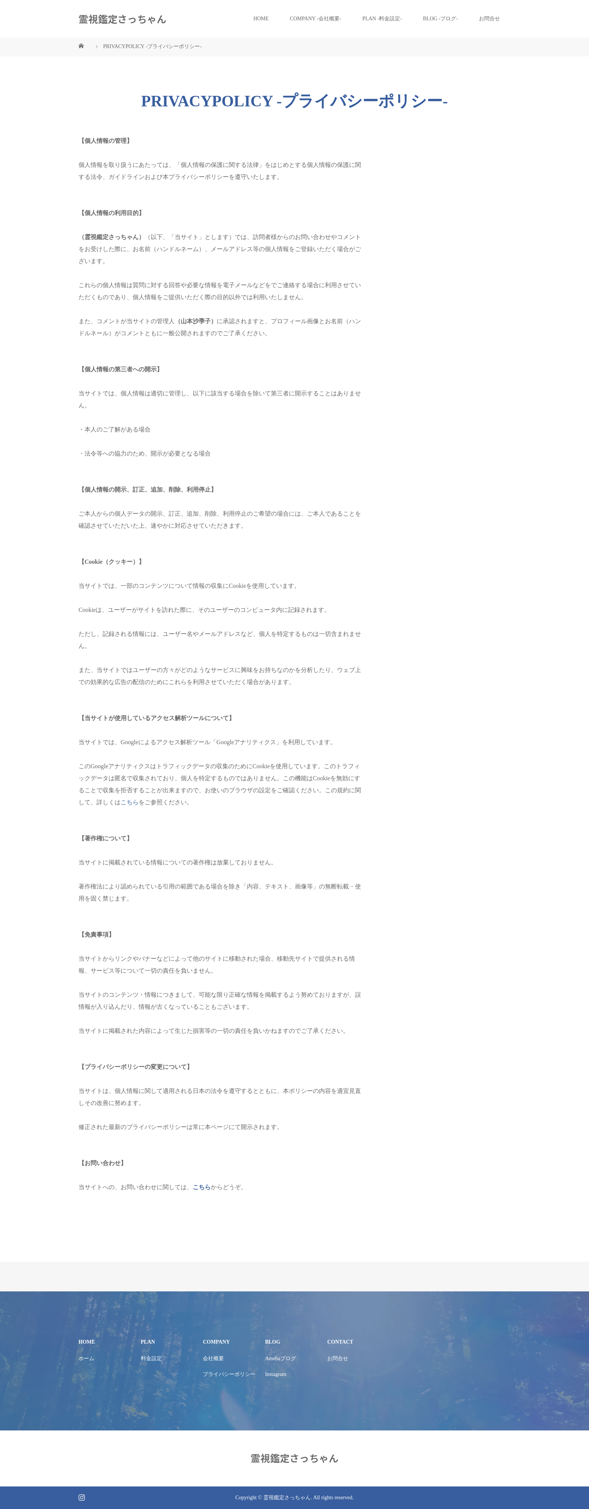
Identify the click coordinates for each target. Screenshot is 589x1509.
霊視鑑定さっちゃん (122, 19)
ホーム (86, 1358)
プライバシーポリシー (229, 1374)
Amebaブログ (280, 1358)
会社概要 (213, 1358)
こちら (130, 802)
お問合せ (489, 18)
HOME (261, 18)
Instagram (275, 1374)
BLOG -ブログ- (440, 18)
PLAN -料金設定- (382, 18)
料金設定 (151, 1358)
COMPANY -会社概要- (315, 18)
